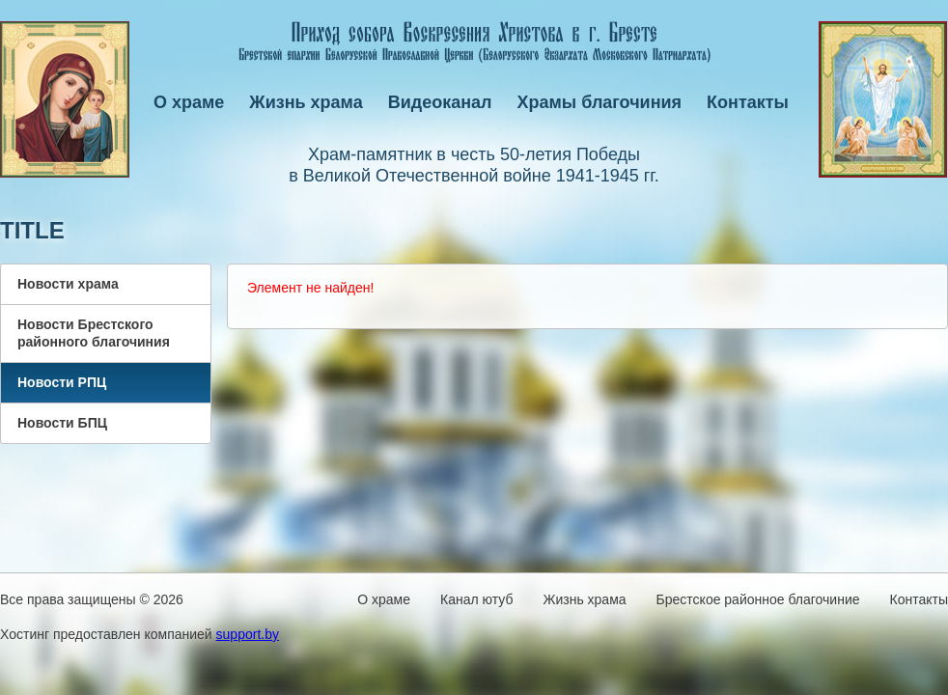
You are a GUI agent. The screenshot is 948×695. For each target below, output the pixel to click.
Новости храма (68, 284)
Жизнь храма (305, 102)
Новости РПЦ (61, 382)
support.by (247, 634)
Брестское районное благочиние (758, 599)
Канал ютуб (476, 599)
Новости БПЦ (62, 423)
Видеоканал (440, 102)
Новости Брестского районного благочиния (93, 333)
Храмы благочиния (600, 102)
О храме (188, 102)
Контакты (748, 102)
